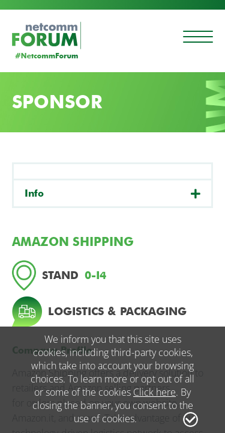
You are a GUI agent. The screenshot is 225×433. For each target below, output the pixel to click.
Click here (154, 392)
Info (34, 193)
